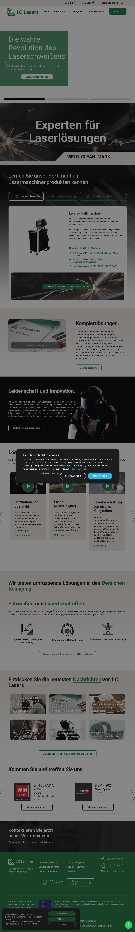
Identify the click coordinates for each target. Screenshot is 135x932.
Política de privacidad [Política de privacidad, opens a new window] (77, 468)
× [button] (115, 452)
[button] (128, 925)
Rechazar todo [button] (73, 476)
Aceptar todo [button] (100, 476)
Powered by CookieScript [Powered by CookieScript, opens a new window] (49, 473)
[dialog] (67, 466)
